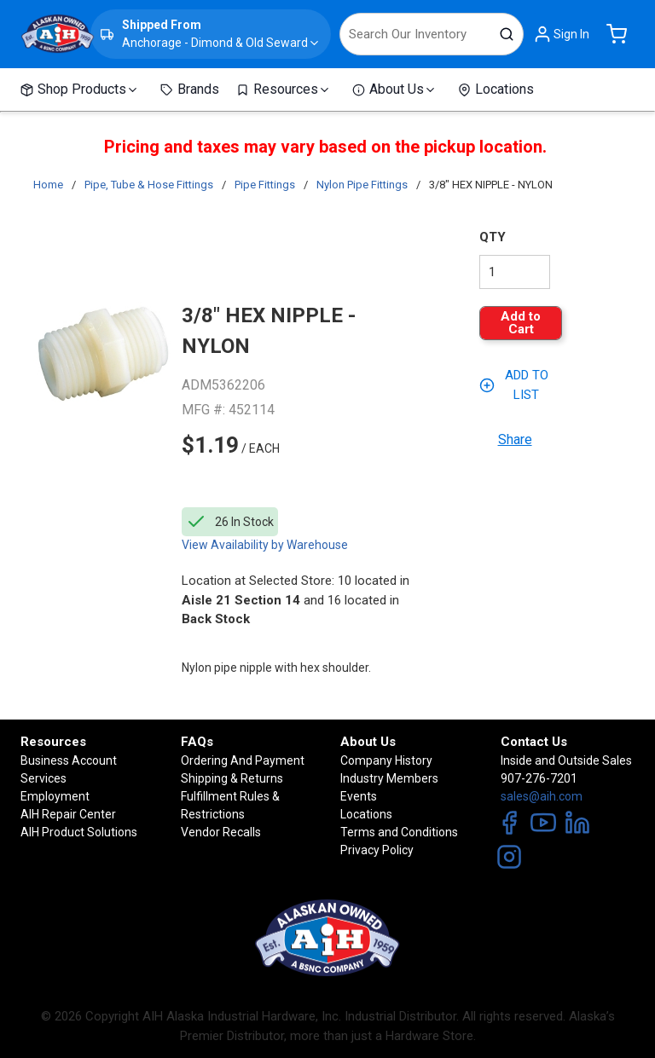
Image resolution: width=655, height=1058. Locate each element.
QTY (492, 237)
